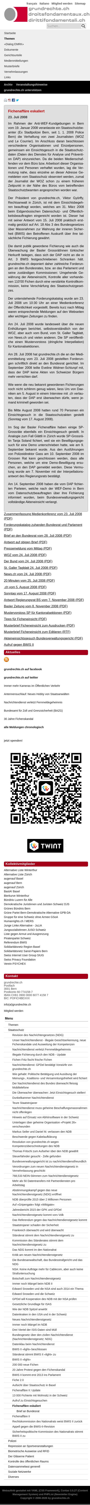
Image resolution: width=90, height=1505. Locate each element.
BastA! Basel (12, 891)
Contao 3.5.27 (69, 1490)
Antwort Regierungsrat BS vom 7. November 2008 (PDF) (44, 600)
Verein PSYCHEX (15, 963)
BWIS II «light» (21, 1359)
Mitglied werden (62, 3)
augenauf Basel (13, 878)
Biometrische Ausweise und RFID (28, 1451)
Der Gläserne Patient (21, 1456)
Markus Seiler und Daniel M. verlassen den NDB (42, 1131)
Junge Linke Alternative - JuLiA (23, 925)
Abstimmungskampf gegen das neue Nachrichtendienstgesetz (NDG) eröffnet (37, 1192)
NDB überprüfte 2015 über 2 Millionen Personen (41, 1199)
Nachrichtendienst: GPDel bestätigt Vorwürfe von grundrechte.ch (42, 1067)
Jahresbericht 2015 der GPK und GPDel (37, 1209)
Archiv (8, 84)
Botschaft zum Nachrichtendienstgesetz (36, 1278)
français (32, 3)
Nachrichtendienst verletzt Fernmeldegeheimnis (33, 702)
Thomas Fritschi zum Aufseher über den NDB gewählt (45, 1151)
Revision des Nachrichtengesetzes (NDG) (38, 1035)
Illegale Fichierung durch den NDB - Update (39, 1054)
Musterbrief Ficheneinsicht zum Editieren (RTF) (37, 632)
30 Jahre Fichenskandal (18, 718)
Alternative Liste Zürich (18, 874)
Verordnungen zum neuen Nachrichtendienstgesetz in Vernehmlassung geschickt (45, 1168)
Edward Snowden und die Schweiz (33, 1293)
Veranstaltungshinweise (32, 84)
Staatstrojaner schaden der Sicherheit (35, 1225)
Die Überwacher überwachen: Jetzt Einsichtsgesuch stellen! (49, 1092)
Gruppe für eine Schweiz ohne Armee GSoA (31, 917)
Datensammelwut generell (24, 1466)
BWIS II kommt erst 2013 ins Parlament (36, 1374)
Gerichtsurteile (13, 55)
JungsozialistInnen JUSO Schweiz (25, 929)
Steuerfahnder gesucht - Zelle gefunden (36, 1156)
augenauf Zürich (14, 887)
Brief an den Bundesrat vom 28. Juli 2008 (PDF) (38, 535)
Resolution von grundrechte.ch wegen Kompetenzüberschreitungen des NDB (36, 1144)
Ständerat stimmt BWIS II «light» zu (34, 1354)
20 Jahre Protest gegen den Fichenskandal (38, 1369)
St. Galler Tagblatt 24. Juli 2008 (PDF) (30, 567)
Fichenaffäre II (21, 1416)
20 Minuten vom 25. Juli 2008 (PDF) (29, 580)
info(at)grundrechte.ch (17, 1004)
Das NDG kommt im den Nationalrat (34, 1249)
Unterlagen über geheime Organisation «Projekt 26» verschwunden (44, 1124)
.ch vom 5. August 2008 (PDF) (25, 587)
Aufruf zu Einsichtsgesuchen (29, 1400)
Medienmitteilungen (16, 60)
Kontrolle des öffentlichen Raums (28, 1461)
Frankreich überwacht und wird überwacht (38, 1230)
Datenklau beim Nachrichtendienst (33, 1344)
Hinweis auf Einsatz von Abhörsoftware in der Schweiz (45, 1117)
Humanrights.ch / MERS (19, 921)
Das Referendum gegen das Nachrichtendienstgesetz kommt (49, 1220)
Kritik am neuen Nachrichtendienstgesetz (37, 1254)
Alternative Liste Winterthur (20, 870)
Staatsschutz (16, 1030)
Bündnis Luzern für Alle (18, 899)
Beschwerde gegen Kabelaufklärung (34, 1136)
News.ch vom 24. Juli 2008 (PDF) (27, 574)
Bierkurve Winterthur (16, 895)
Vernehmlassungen (16, 71)
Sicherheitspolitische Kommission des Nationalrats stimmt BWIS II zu (47, 1433)
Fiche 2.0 (18, 1380)
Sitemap (80, 3)
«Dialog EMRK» (14, 44)
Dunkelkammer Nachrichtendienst (33, 1097)
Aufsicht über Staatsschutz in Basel (34, 1385)
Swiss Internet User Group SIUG (24, 955)
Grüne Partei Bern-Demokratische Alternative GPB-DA (37, 912)
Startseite (10, 33)
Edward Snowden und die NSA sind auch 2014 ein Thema (47, 1288)
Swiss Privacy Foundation (20, 959)
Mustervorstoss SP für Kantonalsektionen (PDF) (37, 612)
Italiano (44, 3)
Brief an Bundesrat (28, 1411)
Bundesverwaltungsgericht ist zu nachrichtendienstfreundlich (49, 1161)
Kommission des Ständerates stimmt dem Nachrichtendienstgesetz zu (37, 1242)
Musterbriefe (12, 66)
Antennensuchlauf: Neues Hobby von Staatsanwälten (36, 694)
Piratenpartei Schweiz (17, 938)
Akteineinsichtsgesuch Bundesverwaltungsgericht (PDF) (43, 638)
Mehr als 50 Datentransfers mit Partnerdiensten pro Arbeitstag (43, 1183)
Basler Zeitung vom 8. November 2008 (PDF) (36, 606)
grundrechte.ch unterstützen (22, 90)
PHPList (48, 1494)
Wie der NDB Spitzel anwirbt (29, 1309)
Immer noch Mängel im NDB (29, 1324)
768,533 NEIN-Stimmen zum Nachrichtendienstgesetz (45, 1175)
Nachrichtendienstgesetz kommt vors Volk (38, 1214)
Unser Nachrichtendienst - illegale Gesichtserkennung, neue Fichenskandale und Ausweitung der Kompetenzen (49, 1042)
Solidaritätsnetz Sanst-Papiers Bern (26, 951)
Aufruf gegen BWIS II (19, 644)
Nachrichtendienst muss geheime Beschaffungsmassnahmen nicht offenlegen (49, 1110)
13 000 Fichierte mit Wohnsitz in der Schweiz (40, 1395)
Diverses (13, 1476)
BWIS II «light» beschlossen (29, 1349)
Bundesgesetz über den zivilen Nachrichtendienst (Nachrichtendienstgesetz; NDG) (42, 1337)
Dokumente (11, 49)
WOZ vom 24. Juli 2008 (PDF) (25, 555)
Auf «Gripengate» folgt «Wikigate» (33, 1204)
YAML (34, 1490)
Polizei (12, 1441)
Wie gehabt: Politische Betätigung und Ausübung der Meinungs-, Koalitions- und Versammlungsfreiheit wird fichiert (49, 1076)
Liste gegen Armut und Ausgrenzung (26, 934)
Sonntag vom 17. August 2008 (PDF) (30, 593)
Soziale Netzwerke (19, 1471)
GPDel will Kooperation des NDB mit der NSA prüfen (44, 1299)
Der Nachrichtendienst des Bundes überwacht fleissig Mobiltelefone (45, 1085)
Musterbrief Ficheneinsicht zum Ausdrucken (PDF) (39, 625)
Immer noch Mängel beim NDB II (32, 1283)
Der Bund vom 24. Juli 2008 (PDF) (28, 561)
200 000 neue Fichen (25, 1364)
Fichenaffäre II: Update (26, 1390)
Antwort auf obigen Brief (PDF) (25, 542)
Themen (9, 38)
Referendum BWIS (15, 942)
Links (7, 77)
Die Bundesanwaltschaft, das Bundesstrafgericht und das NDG (47, 1262)
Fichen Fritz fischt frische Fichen (32, 1059)
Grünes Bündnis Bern (17, 908)
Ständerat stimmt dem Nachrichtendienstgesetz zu (43, 1235)
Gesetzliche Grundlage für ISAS (32, 1304)
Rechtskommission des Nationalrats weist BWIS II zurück (47, 1421)
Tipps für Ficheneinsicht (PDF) (25, 619)
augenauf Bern (13, 882)
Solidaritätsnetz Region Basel (22, 946)
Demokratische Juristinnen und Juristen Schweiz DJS (36, 904)
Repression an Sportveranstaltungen (30, 1446)
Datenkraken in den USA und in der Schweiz (39, 1314)
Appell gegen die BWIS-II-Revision (33, 1426)
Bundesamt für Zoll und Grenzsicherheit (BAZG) (33, 710)
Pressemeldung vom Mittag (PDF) (28, 548)
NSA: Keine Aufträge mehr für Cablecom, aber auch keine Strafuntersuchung (47, 1271)
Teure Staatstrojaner (24, 1102)
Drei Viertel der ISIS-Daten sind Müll (34, 1329)
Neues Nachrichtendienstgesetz (32, 1319)
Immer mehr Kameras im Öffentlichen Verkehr (32, 685)
